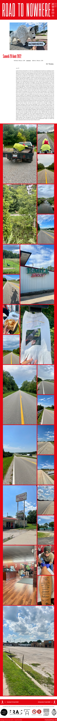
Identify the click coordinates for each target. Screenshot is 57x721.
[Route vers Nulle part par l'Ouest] (53, 15)
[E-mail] (53, 13)
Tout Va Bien (19, 719)
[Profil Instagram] (53, 7)
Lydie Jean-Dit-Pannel (50, 719)
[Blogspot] (53, 10)
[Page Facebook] (53, 4)
